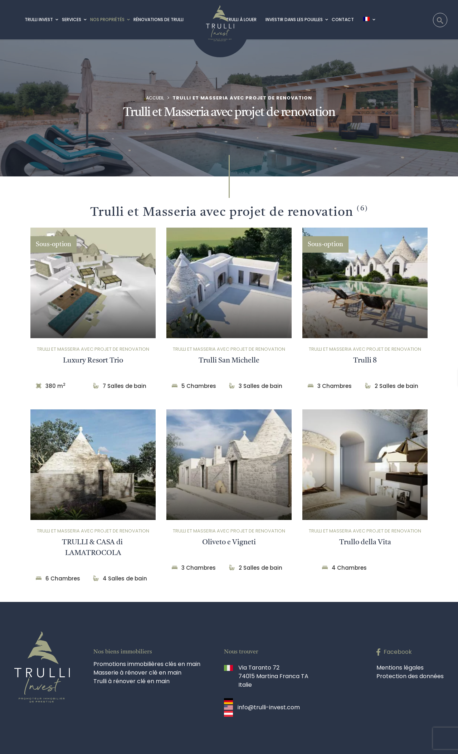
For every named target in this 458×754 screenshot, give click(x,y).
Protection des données (410, 676)
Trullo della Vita (365, 542)
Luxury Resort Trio (93, 360)
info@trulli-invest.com (269, 707)
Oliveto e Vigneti (229, 542)
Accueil (155, 98)
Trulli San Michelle (229, 360)
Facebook (398, 652)
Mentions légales (400, 667)
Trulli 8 (365, 360)
